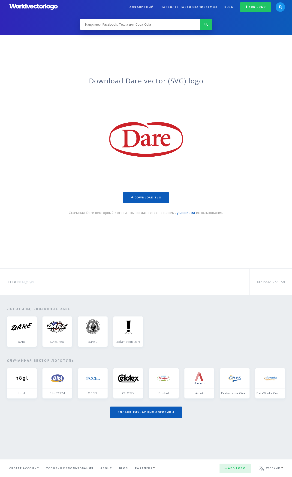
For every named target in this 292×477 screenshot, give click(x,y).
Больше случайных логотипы (146, 412)
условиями (186, 212)
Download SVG (146, 197)
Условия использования (69, 468)
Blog (228, 7)
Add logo (255, 7)
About (106, 468)
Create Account (24, 468)
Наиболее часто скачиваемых (189, 7)
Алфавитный (141, 7)
